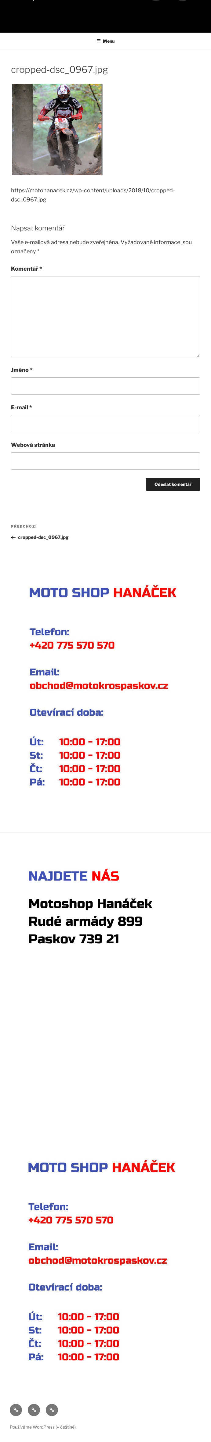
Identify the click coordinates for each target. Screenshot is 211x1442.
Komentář (26, 268)
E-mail (21, 407)
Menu (105, 41)
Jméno (22, 370)
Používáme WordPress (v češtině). (43, 1427)
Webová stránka (33, 445)
